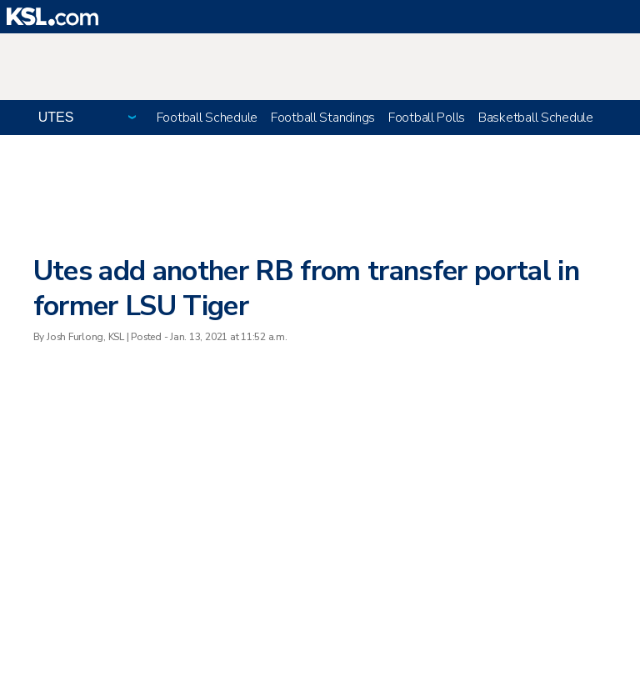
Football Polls (426, 117)
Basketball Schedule (535, 117)
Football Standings (323, 117)
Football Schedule (207, 117)
